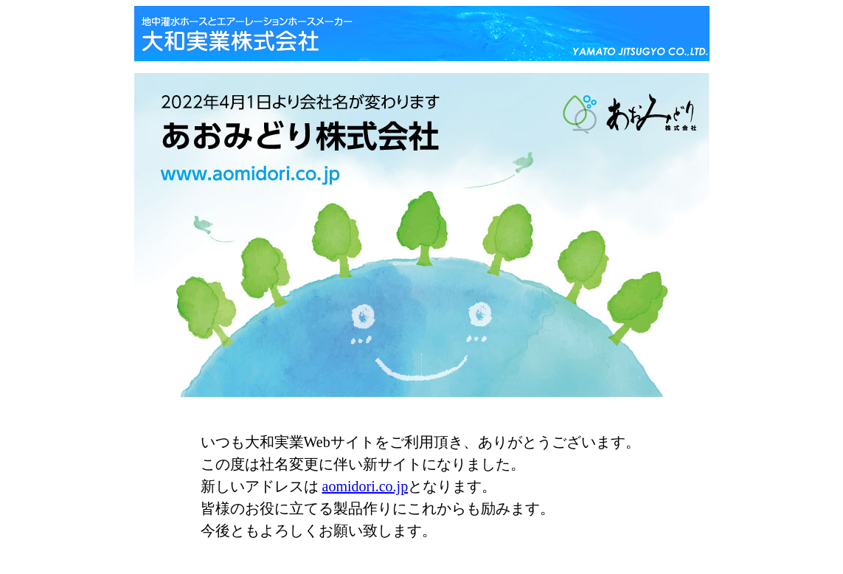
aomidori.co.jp (365, 486)
